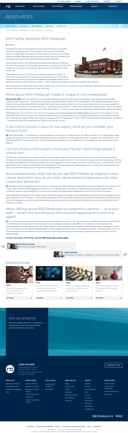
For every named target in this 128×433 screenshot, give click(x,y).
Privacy (57, 421)
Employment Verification (109, 382)
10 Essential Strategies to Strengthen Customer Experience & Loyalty (94, 246)
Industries (31, 375)
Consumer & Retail (32, 381)
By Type (49, 26)
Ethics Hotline (110, 378)
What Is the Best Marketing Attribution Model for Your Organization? (77, 282)
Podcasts (68, 386)
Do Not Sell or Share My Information (73, 421)
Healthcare (29, 391)
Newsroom (89, 400)
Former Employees (111, 386)
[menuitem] (20, 7)
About (88, 375)
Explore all (61, 26)
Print (7, 386)
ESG (86, 386)
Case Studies (69, 381)
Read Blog (20, 292)
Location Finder (63, 1)
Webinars (68, 395)
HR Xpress (108, 388)
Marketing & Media (12, 378)
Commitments (90, 383)
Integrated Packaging (13, 383)
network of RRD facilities (78, 113)
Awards (87, 378)
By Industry (37, 26)
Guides (67, 383)
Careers (106, 1)
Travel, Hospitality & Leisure (32, 395)
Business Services (12, 381)
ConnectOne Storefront (50, 379)
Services (10, 375)
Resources (11, 26)
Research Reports (71, 389)
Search (118, 1)
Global (78, 1)
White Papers (70, 392)
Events (87, 389)
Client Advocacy (92, 1)
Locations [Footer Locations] (88, 398)
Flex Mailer (49, 383)
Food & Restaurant (32, 388)
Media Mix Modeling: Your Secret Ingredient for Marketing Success (17, 285)
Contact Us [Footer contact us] (113, 359)
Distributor (30, 421)
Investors (88, 392)
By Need (23, 26)
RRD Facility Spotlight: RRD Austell (33, 246)
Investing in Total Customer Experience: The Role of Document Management (47, 282)
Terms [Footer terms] (89, 421)
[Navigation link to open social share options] (120, 26)
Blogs (67, 378)
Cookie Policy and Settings (44, 421)
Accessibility (97, 421)
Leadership (89, 395)
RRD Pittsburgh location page (55, 238)
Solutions (50, 375)
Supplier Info (89, 403)
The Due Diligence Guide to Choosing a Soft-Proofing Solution (107, 282)
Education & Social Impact (32, 385)
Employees (110, 375)
